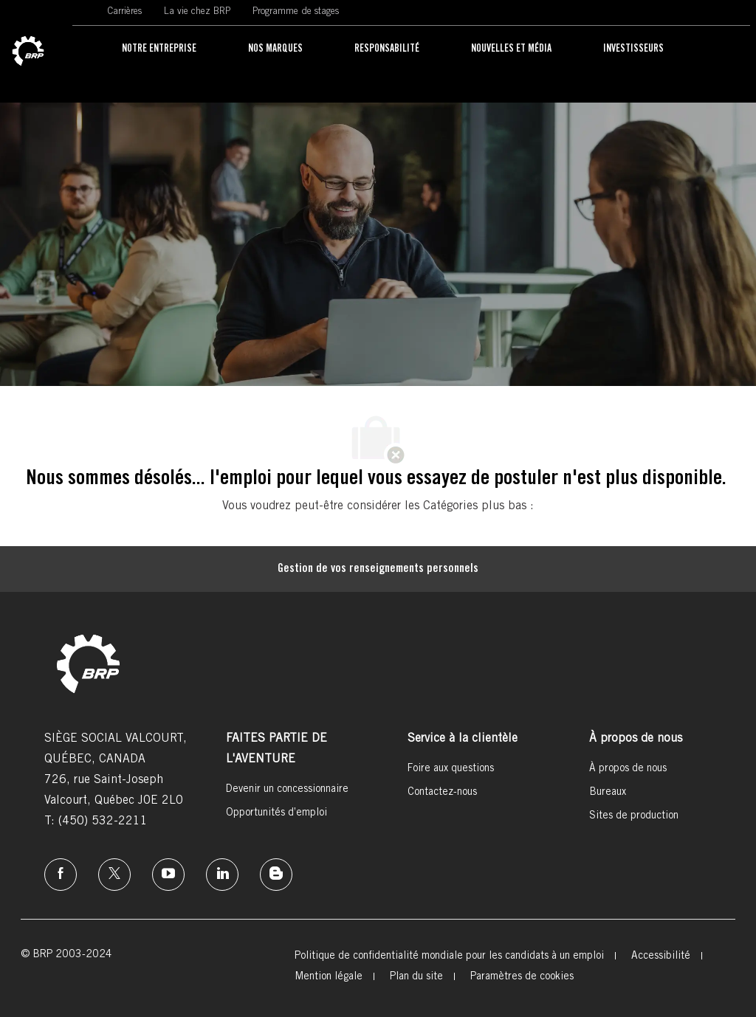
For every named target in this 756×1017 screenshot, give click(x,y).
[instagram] (168, 874)
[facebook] (60, 874)
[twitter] (114, 874)
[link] (28, 52)
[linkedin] (222, 874)
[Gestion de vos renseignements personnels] (378, 569)
